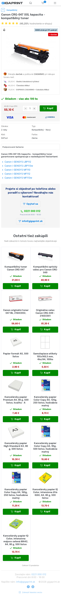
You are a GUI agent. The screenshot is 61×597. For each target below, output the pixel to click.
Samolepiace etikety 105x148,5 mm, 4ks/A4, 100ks (45, 357)
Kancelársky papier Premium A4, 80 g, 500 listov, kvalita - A (16, 400)
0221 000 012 (30, 211)
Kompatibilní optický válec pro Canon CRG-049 (45, 270)
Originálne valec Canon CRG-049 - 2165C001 (45, 313)
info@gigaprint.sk (31, 221)
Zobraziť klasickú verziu (30, 592)
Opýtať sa (30, 204)
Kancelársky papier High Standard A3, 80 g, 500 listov (16, 446)
